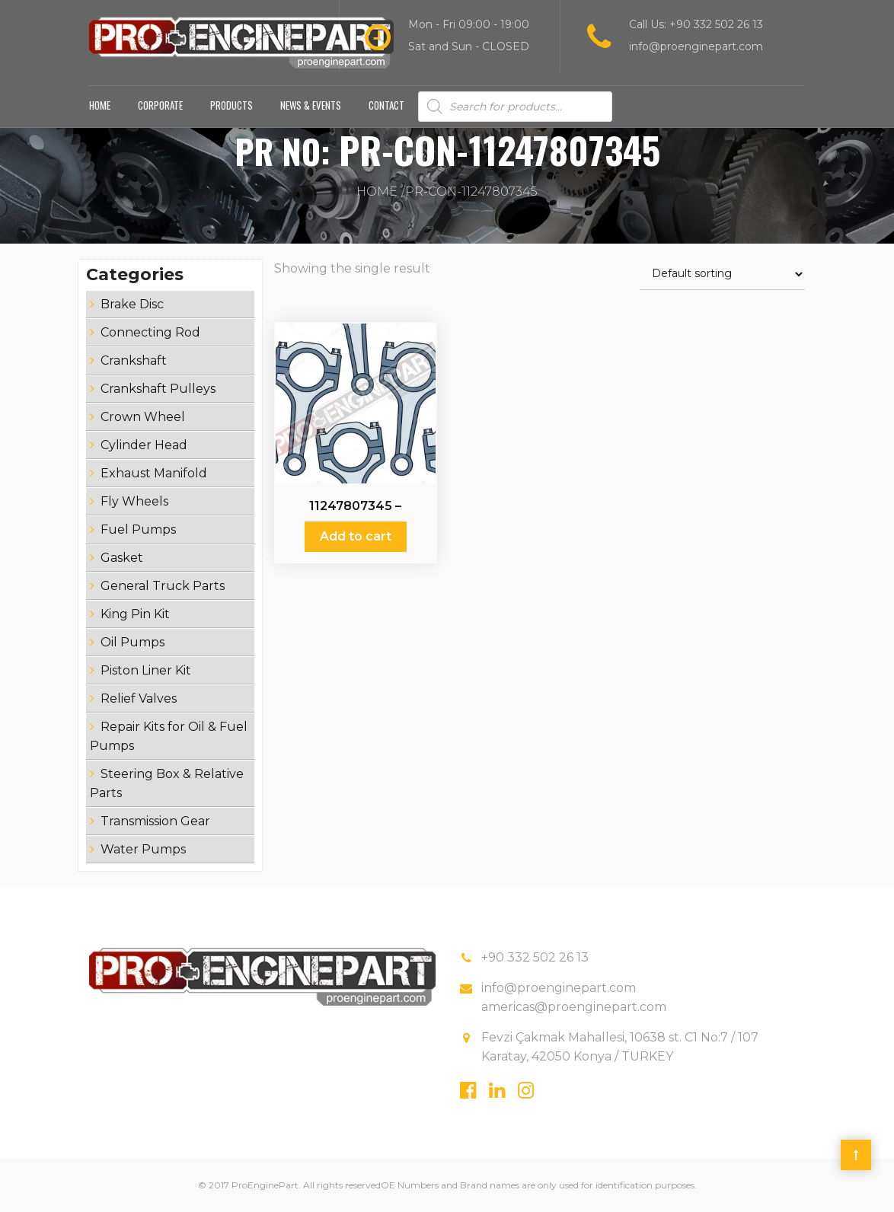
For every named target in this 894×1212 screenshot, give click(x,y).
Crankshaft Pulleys (158, 388)
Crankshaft (134, 360)
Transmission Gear (155, 821)
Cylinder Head (144, 445)
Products (231, 105)
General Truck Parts (163, 586)
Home (99, 105)
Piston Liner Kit (146, 670)
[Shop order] (722, 274)
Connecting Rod (150, 332)
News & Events (310, 105)
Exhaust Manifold (154, 473)
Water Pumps (143, 849)
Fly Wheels (134, 501)
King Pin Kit (135, 614)
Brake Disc (132, 304)
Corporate (160, 105)
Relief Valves (139, 698)
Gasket (122, 557)
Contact (386, 105)
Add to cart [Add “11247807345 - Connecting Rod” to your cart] (355, 536)
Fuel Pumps (138, 529)
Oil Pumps (132, 642)
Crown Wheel (143, 417)
